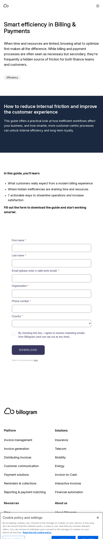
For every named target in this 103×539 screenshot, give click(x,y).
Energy (59, 466)
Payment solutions (16, 474)
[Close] (97, 521)
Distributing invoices (17, 457)
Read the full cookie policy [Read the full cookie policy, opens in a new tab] (37, 536)
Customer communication (21, 466)
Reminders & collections (20, 483)
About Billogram (66, 512)
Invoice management (18, 440)
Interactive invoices (68, 483)
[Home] (40, 6)
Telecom (60, 448)
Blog (7, 512)
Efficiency (12, 77)
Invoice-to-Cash (66, 474)
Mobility (60, 457)
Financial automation (69, 492)
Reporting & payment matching (25, 492)
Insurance (61, 440)
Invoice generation (16, 448)
